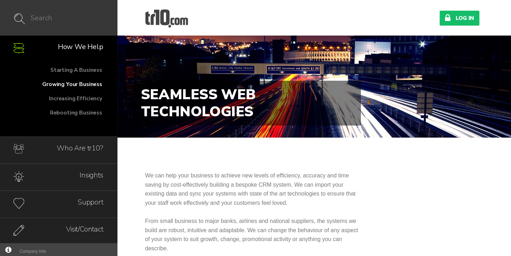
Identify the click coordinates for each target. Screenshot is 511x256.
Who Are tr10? (80, 148)
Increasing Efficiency (75, 98)
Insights (91, 175)
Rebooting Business (76, 112)
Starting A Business (76, 70)
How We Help (80, 47)
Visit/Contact (84, 229)
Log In (459, 18)
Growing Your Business (72, 84)
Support (90, 202)
